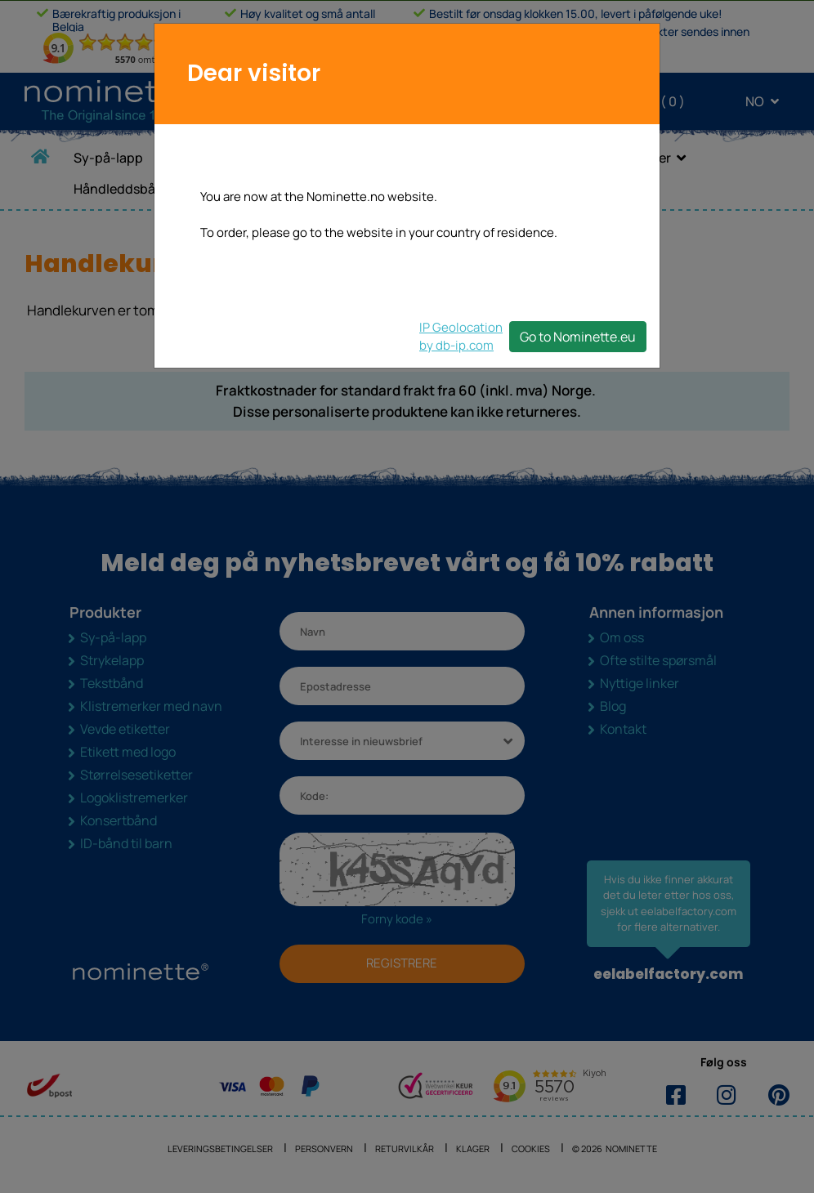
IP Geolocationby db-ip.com (461, 336)
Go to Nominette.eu (578, 337)
